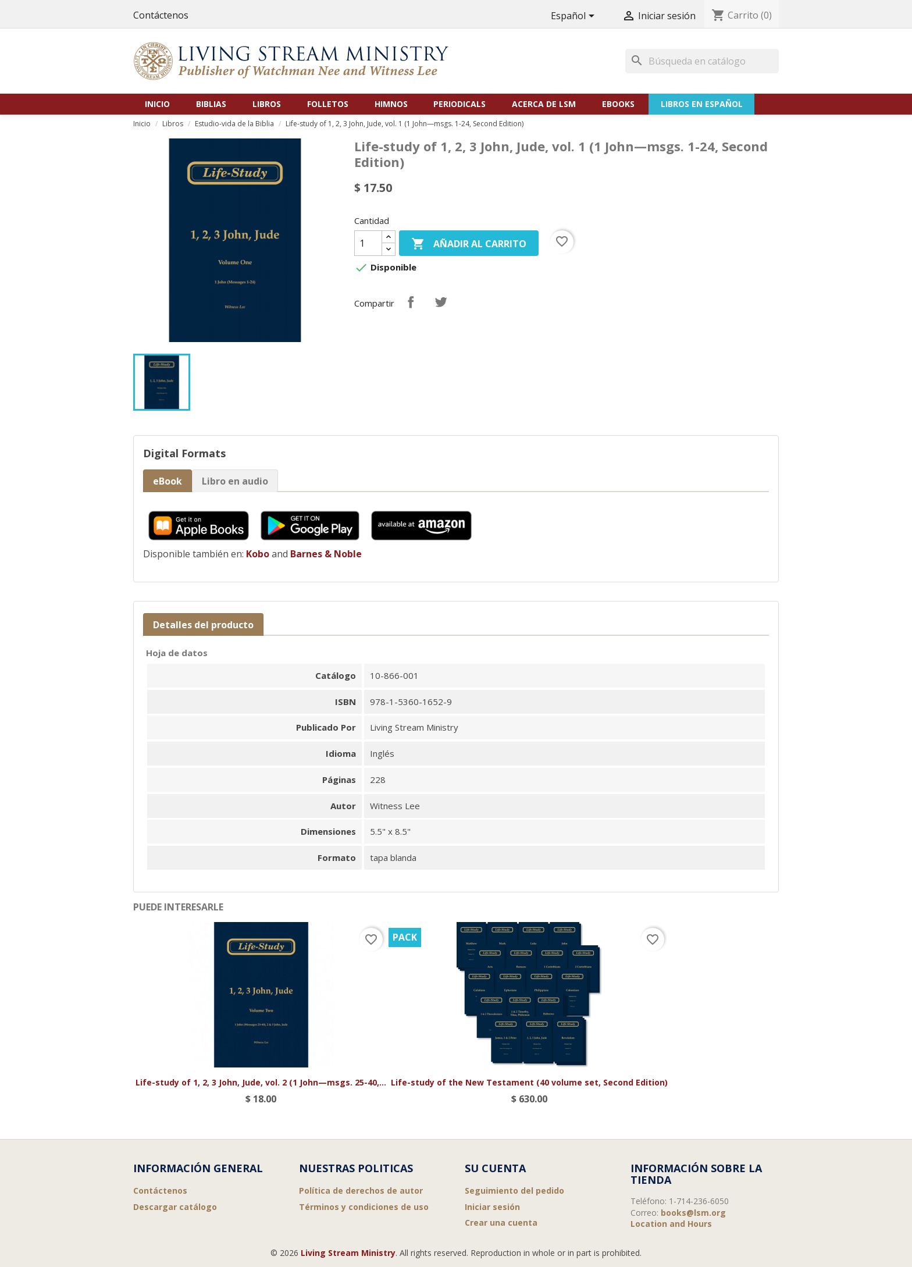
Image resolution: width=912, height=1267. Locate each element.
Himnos (391, 103)
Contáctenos (160, 15)
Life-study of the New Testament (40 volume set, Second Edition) (529, 1082)
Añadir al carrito (468, 244)
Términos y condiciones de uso (364, 1206)
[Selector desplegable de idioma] (574, 16)
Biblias (211, 103)
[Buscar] (702, 61)
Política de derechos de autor (361, 1190)
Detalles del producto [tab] (203, 624)
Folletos (327, 103)
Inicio (157, 103)
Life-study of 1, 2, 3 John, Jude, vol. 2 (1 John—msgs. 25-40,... (261, 1082)
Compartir (410, 302)
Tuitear (441, 302)
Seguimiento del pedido (514, 1190)
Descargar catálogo (175, 1206)
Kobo (257, 553)
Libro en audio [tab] (235, 481)
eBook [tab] (167, 481)
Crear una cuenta (501, 1222)
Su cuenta (495, 1168)
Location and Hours (671, 1223)
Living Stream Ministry (348, 1252)
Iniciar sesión (492, 1206)
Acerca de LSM (544, 103)
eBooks (618, 103)
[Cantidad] (368, 243)
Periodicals (459, 103)
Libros (266, 103)
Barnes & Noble (326, 553)
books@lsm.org (693, 1212)
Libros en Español (702, 103)
